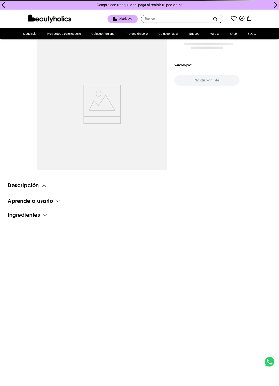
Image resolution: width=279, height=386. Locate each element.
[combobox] (182, 19)
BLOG (252, 33)
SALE (233, 33)
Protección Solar (136, 33)
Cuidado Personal (103, 33)
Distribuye (125, 18)
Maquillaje (29, 33)
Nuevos (194, 33)
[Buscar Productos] (216, 19)
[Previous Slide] (3, 5)
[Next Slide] (275, 5)
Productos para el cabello (64, 33)
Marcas (214, 33)
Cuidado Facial (168, 33)
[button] (139, 5)
